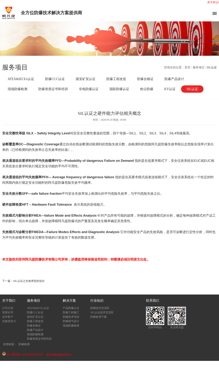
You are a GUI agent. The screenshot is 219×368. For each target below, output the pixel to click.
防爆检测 (24, 344)
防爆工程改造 (116, 79)
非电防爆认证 (89, 89)
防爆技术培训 (71, 316)
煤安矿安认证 (85, 79)
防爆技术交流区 (100, 308)
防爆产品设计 (174, 79)
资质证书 (7, 312)
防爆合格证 (145, 79)
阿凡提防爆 (159, 144)
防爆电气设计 (71, 321)
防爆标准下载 (98, 316)
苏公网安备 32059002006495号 (22, 354)
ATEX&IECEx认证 (21, 79)
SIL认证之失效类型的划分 (29, 281)
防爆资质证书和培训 (53, 89)
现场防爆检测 (17, 89)
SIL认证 (192, 89)
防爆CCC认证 (55, 79)
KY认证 (170, 89)
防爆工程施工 (71, 312)
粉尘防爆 (146, 89)
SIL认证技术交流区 (102, 312)
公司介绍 (7, 308)
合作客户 (7, 316)
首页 (187, 67)
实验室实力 (9, 321)
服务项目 (198, 67)
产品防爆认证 (71, 308)
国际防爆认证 (119, 89)
